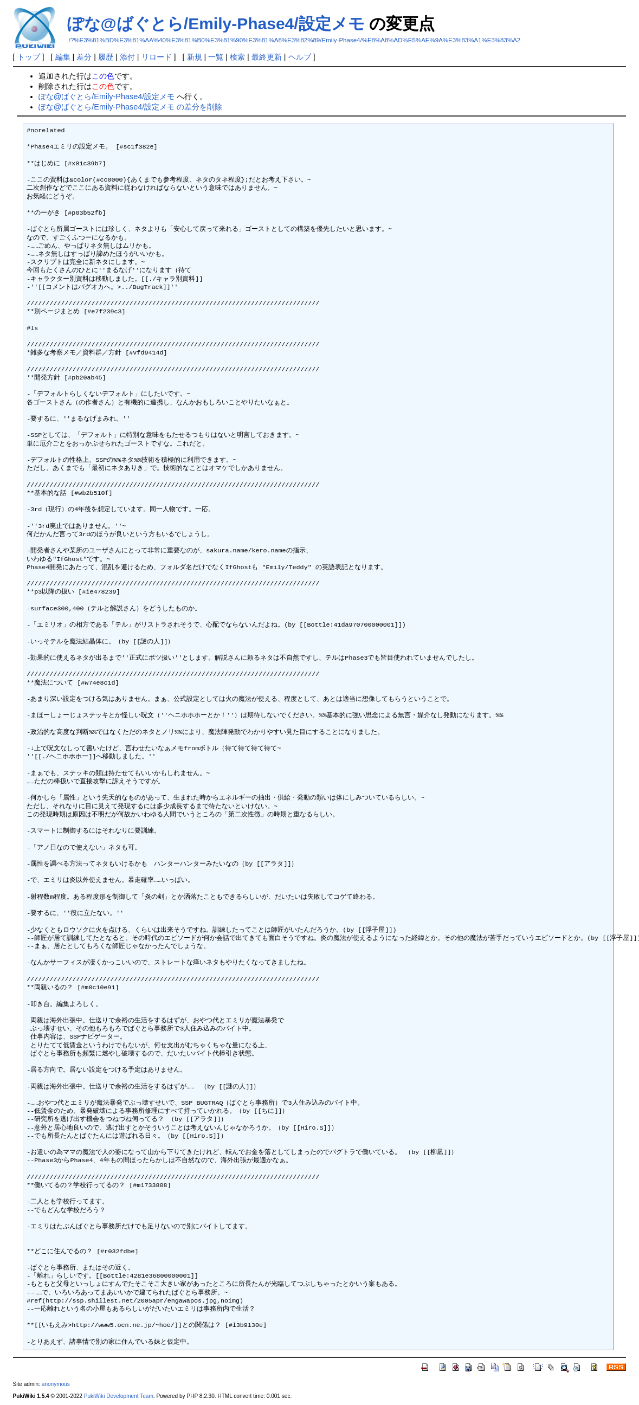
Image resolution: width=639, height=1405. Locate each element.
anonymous (56, 1384)
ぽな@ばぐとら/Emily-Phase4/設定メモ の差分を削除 (130, 106)
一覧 (215, 57)
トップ (28, 57)
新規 (194, 57)
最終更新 (266, 57)
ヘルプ (299, 57)
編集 (62, 57)
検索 (237, 57)
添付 (127, 57)
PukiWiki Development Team (118, 1396)
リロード (156, 57)
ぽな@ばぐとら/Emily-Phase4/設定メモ (216, 24)
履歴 (105, 57)
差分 (84, 57)
